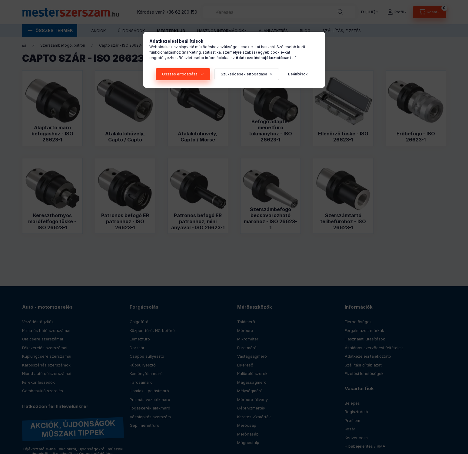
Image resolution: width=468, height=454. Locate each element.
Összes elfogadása (179, 74)
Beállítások (298, 74)
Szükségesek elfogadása (244, 74)
